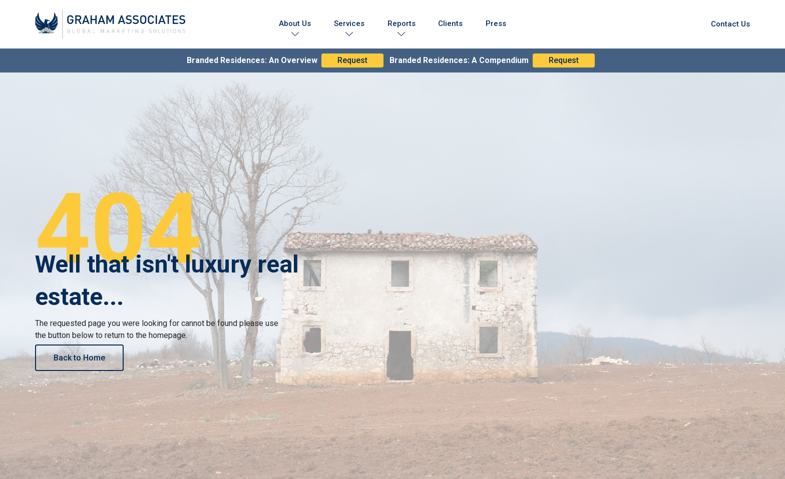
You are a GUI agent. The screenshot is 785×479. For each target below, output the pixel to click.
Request (352, 60)
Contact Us (730, 24)
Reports (401, 23)
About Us (295, 23)
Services (349, 23)
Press (496, 23)
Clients (450, 23)
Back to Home (79, 357)
